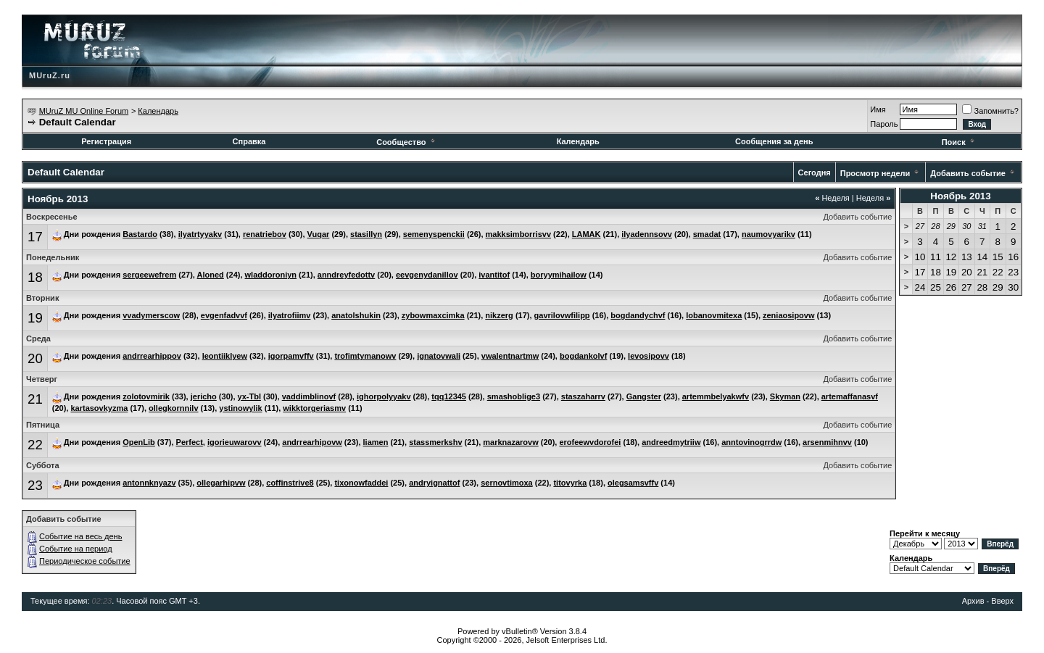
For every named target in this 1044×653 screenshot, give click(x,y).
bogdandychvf (637, 315)
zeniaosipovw (789, 315)
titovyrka (570, 482)
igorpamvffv (291, 356)
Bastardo (140, 234)
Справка (249, 141)
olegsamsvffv (633, 482)
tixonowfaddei (361, 482)
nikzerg (499, 315)
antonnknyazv (149, 482)
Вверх (1002, 600)
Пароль (884, 124)
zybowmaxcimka (433, 315)
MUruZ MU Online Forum (83, 111)
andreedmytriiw (671, 442)
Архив (973, 600)
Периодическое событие (84, 561)
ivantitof (494, 274)
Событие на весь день (80, 536)
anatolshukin (356, 315)
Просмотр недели (875, 173)
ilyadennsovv (646, 234)
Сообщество (406, 142)
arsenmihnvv (827, 442)
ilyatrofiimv (289, 315)
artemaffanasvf (849, 396)
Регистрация (106, 141)
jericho (204, 396)
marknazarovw (510, 442)
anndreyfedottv (346, 274)
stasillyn (366, 234)
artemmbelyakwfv (715, 396)
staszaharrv (583, 396)
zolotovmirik (146, 396)
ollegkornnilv (173, 408)
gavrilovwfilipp (562, 315)
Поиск (959, 142)
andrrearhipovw (312, 442)
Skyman (785, 396)
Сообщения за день (774, 141)
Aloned (210, 274)
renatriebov (264, 234)
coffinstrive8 (289, 482)
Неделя (832, 198)
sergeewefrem (149, 274)
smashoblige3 (513, 396)
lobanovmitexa (714, 315)
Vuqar (318, 234)
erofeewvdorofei (590, 442)
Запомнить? (990, 111)
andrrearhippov (152, 356)
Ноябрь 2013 (960, 196)
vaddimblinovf (309, 396)
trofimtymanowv (365, 356)
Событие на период (75, 548)
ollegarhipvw (220, 482)
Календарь (158, 111)
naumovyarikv (768, 234)
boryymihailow (559, 274)
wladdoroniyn (271, 274)
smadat (707, 234)
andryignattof (434, 482)
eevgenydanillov (427, 274)
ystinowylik (240, 408)
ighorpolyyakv (384, 396)
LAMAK (586, 234)
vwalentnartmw (510, 356)
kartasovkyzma (99, 408)
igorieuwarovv (234, 442)
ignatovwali (438, 356)
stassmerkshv (435, 442)
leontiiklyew (224, 356)
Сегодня (814, 172)
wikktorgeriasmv (314, 408)
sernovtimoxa (507, 482)
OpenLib (139, 442)
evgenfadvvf (224, 315)
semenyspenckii (434, 234)
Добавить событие (968, 173)
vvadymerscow (151, 315)
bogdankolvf (583, 356)
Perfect (189, 442)
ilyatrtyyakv (200, 234)
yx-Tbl (249, 396)
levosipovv (648, 356)
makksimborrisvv (519, 234)
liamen (376, 442)
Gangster (643, 396)
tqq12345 (448, 396)
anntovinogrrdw (751, 442)
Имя (877, 109)
